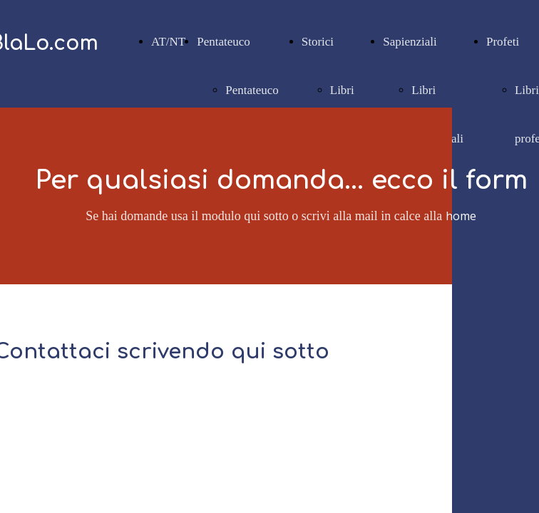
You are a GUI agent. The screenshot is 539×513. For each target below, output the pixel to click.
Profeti (502, 41)
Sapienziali (410, 41)
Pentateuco (223, 41)
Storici (318, 41)
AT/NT (168, 41)
